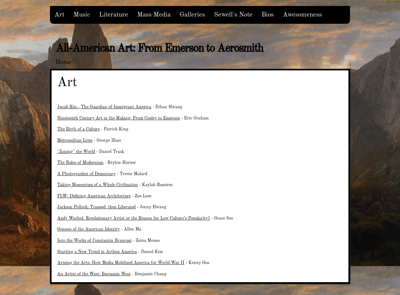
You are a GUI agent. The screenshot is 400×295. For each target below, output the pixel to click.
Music (81, 15)
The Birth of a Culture (78, 129)
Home (63, 62)
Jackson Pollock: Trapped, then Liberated (96, 207)
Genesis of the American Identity (88, 229)
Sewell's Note (233, 15)
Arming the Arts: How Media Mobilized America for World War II (120, 263)
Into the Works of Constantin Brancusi (94, 240)
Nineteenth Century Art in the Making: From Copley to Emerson (118, 118)
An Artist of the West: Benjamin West (94, 274)
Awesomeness (302, 15)
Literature (113, 15)
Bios (268, 15)
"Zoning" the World (76, 152)
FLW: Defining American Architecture (94, 196)
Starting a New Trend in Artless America (97, 252)
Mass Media (154, 15)
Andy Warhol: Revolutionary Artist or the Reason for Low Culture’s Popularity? (133, 218)
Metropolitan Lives (74, 140)
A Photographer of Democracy (86, 174)
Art (59, 15)
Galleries (192, 15)
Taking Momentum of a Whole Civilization (97, 185)
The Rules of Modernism (80, 162)
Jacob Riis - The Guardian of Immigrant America (104, 107)
